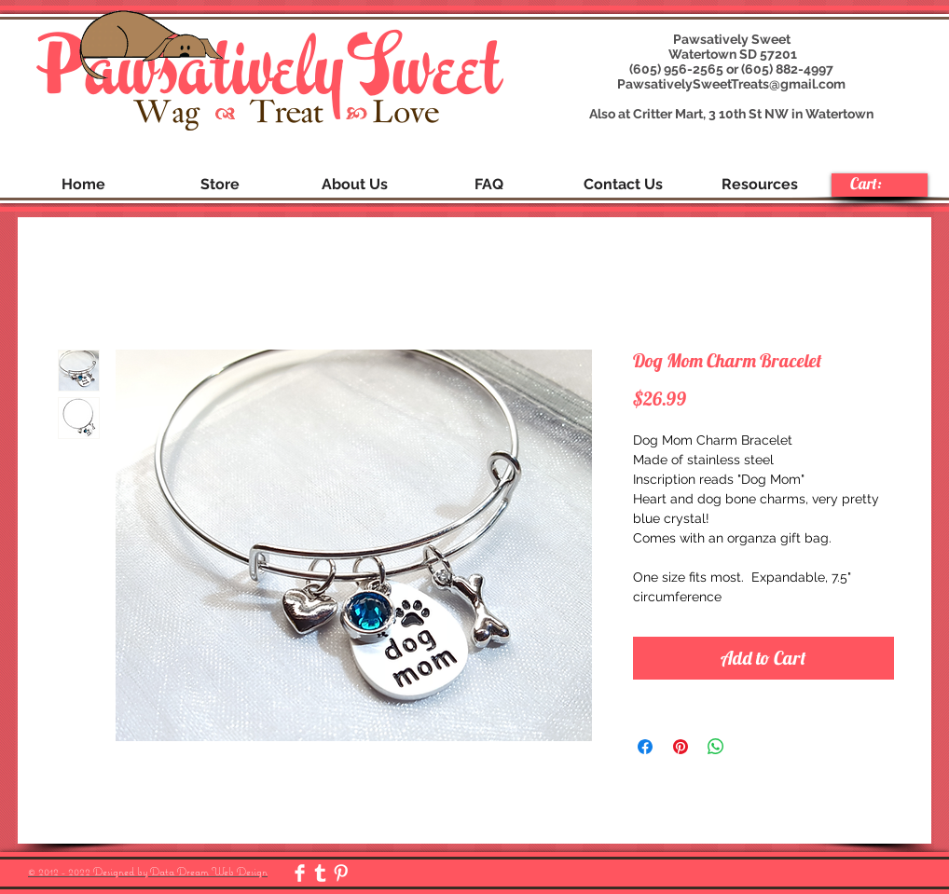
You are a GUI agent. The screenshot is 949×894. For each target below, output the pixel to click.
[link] (878, 183)
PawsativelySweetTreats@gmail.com (731, 83)
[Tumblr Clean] (320, 873)
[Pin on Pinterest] (680, 747)
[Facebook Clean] (300, 873)
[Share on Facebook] (645, 747)
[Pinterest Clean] (341, 873)
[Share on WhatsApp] (716, 747)
